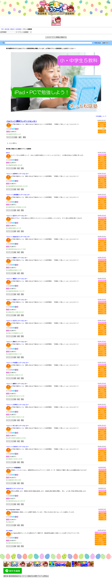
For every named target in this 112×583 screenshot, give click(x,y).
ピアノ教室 (100, 534)
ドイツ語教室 (102, 130)
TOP (2, 29)
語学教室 (18, 29)
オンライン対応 (102, 122)
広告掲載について (101, 116)
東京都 (7, 29)
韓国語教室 (102, 160)
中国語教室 (102, 126)
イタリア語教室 (102, 168)
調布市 (12, 29)
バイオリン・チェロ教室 (100, 536)
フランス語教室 (102, 162)
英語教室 (102, 124)
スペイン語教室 (102, 132)
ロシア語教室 (102, 166)
